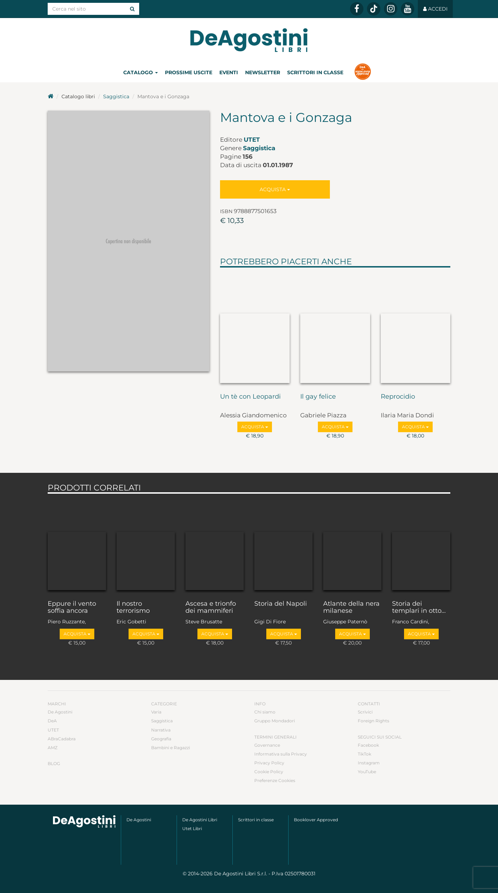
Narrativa (161, 730)
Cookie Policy (268, 771)
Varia (156, 712)
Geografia (161, 738)
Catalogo (140, 72)
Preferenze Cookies (274, 780)
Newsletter (262, 72)
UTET (252, 139)
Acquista (275, 189)
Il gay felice (318, 396)
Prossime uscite (188, 72)
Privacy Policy (269, 762)
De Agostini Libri (199, 819)
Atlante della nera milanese (351, 607)
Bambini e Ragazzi (170, 747)
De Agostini (60, 712)
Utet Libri (192, 828)
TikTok (364, 754)
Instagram (369, 762)
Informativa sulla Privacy (280, 754)
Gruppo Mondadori (274, 720)
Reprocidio (398, 396)
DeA (52, 720)
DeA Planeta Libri (249, 40)
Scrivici (365, 712)
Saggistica (116, 96)
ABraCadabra (62, 738)
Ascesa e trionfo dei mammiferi (210, 607)
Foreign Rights (373, 720)
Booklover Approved (316, 819)
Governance (267, 745)
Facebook (368, 745)
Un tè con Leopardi (250, 396)
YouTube (367, 771)
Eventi (228, 72)
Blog (54, 763)
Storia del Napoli (280, 603)
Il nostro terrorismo (133, 607)
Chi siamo (264, 712)
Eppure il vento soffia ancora (72, 607)
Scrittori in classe (315, 72)
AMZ (53, 747)
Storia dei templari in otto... (419, 607)
